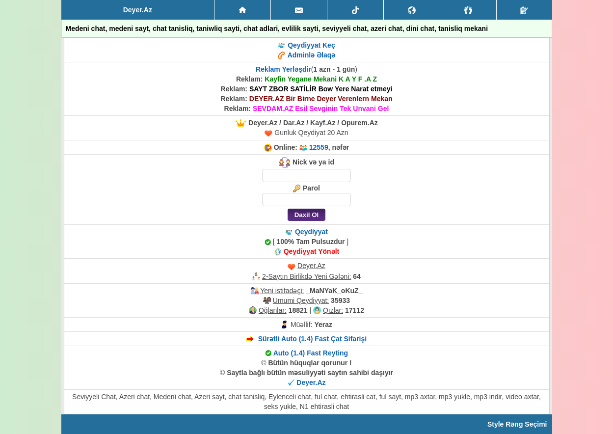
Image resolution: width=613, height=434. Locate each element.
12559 (318, 147)
